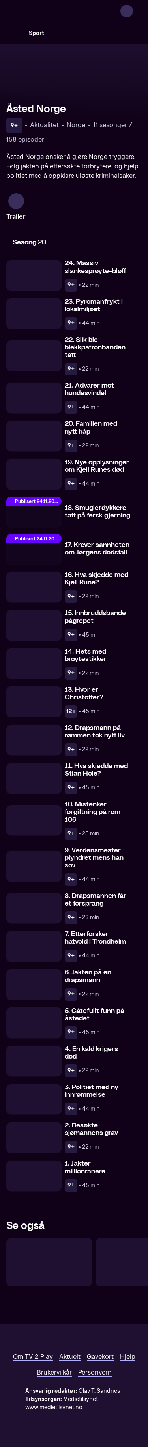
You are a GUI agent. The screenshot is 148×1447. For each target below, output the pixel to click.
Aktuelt (70, 1356)
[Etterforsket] (49, 1262)
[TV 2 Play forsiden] (65, 11)
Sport (36, 33)
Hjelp (127, 1356)
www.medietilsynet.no (53, 1407)
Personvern (95, 1372)
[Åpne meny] (137, 11)
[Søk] (14, 33)
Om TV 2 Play (33, 1356)
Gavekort (100, 1356)
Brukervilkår (54, 1372)
